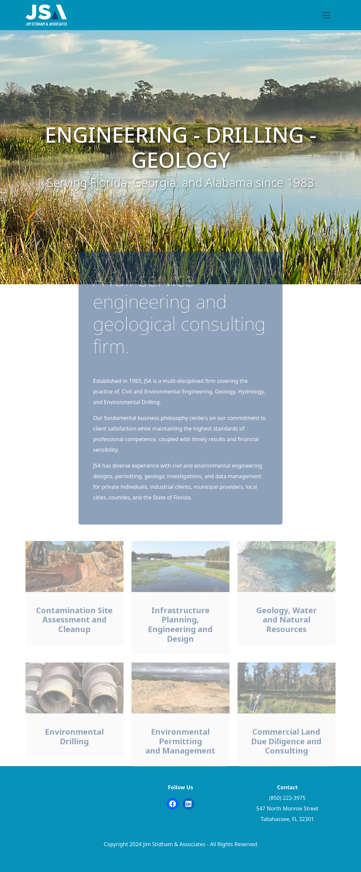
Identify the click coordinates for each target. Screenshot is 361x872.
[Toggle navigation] (326, 15)
